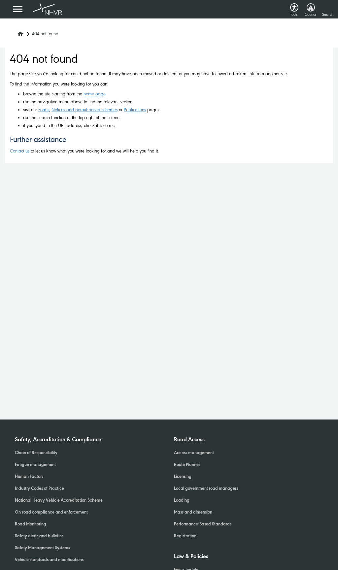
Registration (185, 536)
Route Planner (187, 465)
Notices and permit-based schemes (84, 109)
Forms (43, 109)
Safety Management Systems (42, 548)
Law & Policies (191, 557)
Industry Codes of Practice (39, 488)
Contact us (19, 151)
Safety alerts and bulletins (39, 536)
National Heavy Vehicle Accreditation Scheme (59, 500)
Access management (194, 453)
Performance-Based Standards (202, 524)
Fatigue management (35, 465)
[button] (294, 5)
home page (95, 93)
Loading (181, 500)
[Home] (16, 32)
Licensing (182, 477)
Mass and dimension (193, 512)
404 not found (45, 33)
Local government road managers (206, 488)
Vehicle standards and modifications (49, 560)
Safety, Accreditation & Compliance (58, 440)
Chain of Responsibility (36, 453)
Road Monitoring (30, 524)
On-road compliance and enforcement (51, 512)
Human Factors (29, 477)
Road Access (189, 440)
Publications (135, 109)
